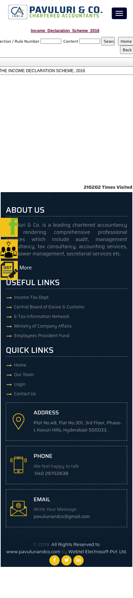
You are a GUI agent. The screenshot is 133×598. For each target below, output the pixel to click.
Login (19, 384)
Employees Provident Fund (41, 335)
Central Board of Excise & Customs (49, 306)
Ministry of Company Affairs (43, 326)
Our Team (24, 374)
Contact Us (25, 393)
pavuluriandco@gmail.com (62, 516)
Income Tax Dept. (31, 297)
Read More (19, 268)
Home (20, 365)
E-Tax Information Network (42, 316)
